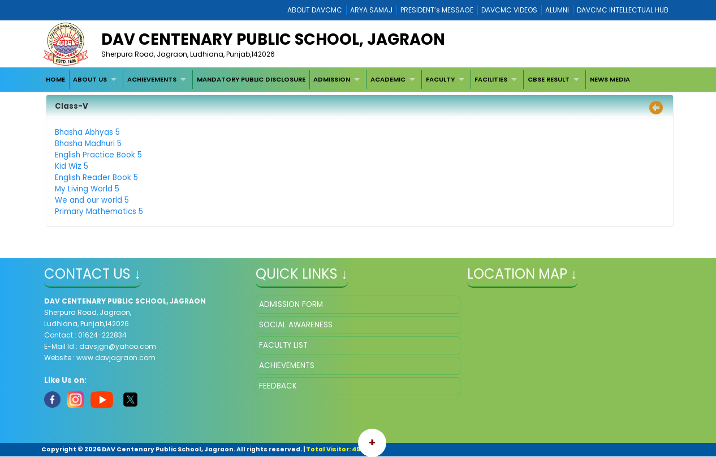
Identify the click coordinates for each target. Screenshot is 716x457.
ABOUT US (90, 79)
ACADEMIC (388, 79)
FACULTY (440, 79)
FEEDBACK (278, 386)
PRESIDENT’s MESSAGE (436, 10)
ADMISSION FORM (291, 304)
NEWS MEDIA (610, 79)
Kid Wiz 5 (71, 166)
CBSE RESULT (549, 79)
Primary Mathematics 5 (99, 211)
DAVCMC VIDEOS (509, 10)
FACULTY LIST (283, 345)
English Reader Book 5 (96, 177)
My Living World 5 (87, 188)
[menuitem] (55, 79)
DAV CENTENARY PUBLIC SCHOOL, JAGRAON (273, 39)
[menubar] (337, 79)
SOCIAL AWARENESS (296, 324)
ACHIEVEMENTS (151, 79)
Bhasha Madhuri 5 (88, 143)
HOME (55, 79)
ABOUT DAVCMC (314, 10)
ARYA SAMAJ (371, 10)
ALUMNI (557, 10)
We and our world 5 (92, 200)
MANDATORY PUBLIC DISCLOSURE (251, 79)
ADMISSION (331, 79)
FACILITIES (491, 79)
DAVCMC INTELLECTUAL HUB (622, 10)
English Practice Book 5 (98, 155)
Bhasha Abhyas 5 (87, 132)
